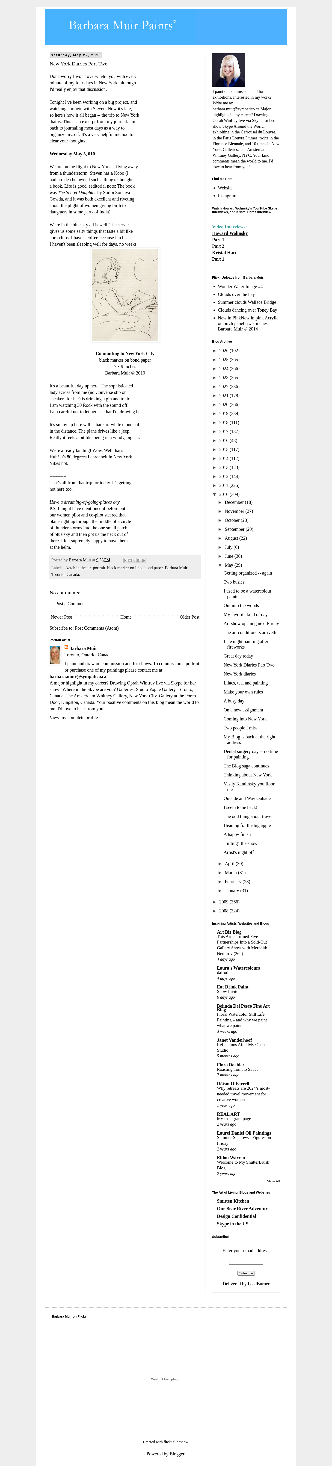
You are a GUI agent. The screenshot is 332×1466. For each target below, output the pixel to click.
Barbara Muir (83, 648)
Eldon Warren (231, 1157)
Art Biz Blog (229, 932)
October (233, 520)
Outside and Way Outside (247, 798)
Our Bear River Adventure (243, 1208)
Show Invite (227, 991)
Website (225, 187)
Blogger (177, 1453)
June (229, 556)
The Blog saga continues (246, 765)
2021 (224, 395)
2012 (224, 476)
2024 (224, 368)
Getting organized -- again (248, 572)
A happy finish (237, 834)
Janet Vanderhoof (234, 1040)
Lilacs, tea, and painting (246, 682)
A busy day (234, 700)
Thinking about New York (248, 774)
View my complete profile (74, 717)
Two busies (234, 581)
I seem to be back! (241, 807)
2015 (224, 449)
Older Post (189, 616)
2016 (224, 440)
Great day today (238, 655)
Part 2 (218, 246)
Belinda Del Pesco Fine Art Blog (243, 1007)
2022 (224, 386)
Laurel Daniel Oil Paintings (244, 1133)
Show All (273, 1181)
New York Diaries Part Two (249, 664)
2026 (224, 350)
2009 (224, 901)
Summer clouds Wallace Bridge (247, 302)
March (231, 872)
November (235, 511)
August (232, 538)
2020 (224, 404)
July (229, 547)
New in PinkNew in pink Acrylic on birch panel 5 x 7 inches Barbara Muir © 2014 (248, 323)
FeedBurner (259, 1283)
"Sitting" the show (240, 843)
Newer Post (61, 616)
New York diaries (240, 673)
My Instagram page (234, 1118)
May (229, 565)
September (235, 529)
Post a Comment (70, 603)
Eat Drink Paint (233, 986)
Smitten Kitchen (233, 1200)
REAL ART (228, 1114)
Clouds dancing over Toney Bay (247, 310)
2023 (224, 377)
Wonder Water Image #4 (240, 286)
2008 (224, 910)
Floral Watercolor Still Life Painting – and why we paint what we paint (242, 1020)
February (234, 881)
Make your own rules (243, 691)
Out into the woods (241, 605)
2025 (224, 359)
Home (126, 616)
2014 (224, 458)
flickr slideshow (176, 1442)
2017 (224, 431)
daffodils (224, 972)
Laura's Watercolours (238, 967)
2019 (224, 413)
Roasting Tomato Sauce (237, 1069)
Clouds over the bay (236, 294)
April (230, 863)
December (235, 502)
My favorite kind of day (246, 614)
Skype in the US (232, 1223)
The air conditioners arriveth (250, 632)
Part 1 (218, 239)
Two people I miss (241, 727)
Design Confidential (236, 1216)
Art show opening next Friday (251, 623)
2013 (224, 467)
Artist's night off (239, 852)
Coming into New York (245, 718)
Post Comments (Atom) (97, 628)
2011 (224, 485)
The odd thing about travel (248, 816)
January (232, 890)
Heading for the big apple (247, 825)
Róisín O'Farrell (233, 1083)
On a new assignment (243, 709)
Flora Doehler (230, 1064)
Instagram (227, 195)
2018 (224, 422)
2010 (224, 494)
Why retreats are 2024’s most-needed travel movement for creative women (243, 1094)
